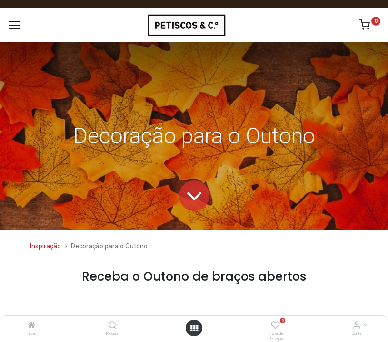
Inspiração (45, 246)
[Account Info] (356, 326)
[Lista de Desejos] (275, 326)
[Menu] (14, 25)
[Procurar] (112, 326)
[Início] (31, 326)
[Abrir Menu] (194, 328)
